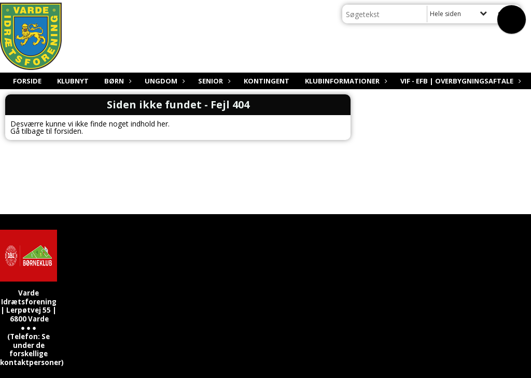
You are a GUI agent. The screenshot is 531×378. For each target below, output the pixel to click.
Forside (27, 81)
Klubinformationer (345, 81)
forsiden (67, 131)
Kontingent (266, 81)
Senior (213, 81)
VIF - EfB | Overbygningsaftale (459, 81)
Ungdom (164, 81)
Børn (116, 81)
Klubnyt (73, 81)
